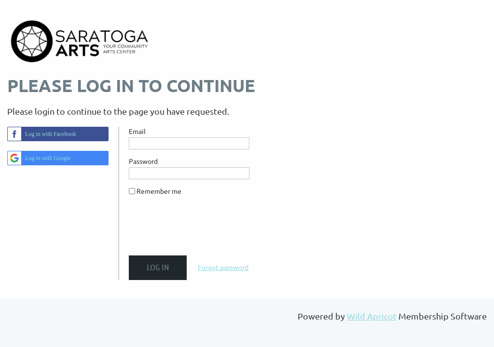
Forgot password (223, 267)
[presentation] (202, 229)
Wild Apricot (372, 316)
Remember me (159, 191)
